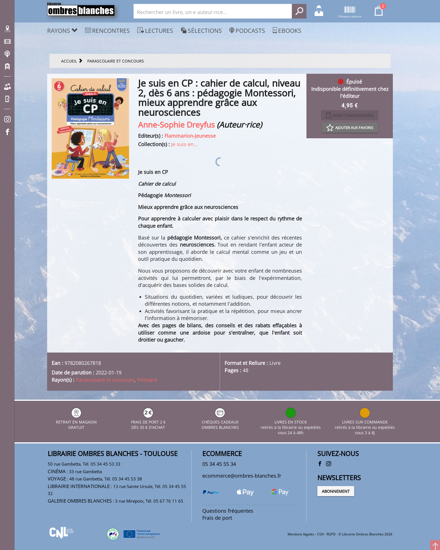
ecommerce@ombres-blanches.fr (241, 475)
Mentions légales (301, 534)
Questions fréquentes (227, 510)
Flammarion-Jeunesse (190, 135)
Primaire (147, 379)
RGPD (331, 534)
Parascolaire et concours (105, 379)
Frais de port (217, 517)
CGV (320, 534)
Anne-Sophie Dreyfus (176, 124)
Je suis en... (184, 144)
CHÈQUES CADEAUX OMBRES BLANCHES (220, 422)
